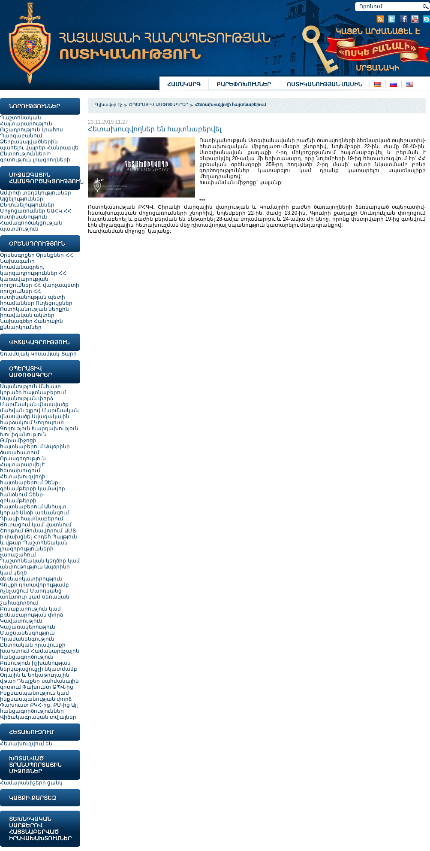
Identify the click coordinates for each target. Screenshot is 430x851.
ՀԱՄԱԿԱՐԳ (184, 84)
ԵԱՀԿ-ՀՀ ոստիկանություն (36, 214)
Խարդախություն (55, 429)
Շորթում (12, 531)
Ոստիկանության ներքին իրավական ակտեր (34, 312)
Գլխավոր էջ (108, 104)
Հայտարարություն (26, 124)
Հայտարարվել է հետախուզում (22, 468)
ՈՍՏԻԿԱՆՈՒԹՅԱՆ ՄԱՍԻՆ (324, 84)
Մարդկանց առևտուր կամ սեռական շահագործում (34, 597)
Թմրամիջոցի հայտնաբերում (22, 444)
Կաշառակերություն (27, 627)
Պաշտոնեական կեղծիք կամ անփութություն (40, 564)
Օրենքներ (50, 255)
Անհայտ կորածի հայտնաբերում (33, 389)
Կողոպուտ (49, 422)
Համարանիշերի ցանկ (31, 783)
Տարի (69, 354)
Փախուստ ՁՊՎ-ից (47, 687)
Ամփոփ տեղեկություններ (35, 193)
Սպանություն (19, 386)
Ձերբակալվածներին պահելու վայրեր (29, 145)
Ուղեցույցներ (54, 303)
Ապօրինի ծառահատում (35, 450)
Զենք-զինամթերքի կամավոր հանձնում (32, 489)
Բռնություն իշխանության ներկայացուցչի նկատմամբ (38, 666)
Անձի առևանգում (44, 513)
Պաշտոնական (20, 118)
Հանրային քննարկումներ (31, 324)
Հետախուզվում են (26, 744)
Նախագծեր (17, 321)
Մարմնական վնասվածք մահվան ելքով (34, 407)
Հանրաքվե (62, 148)
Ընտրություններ (23, 154)
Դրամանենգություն (27, 639)
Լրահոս (52, 130)
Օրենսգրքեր (17, 255)
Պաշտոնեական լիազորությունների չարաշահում (34, 549)
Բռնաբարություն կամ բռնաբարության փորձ (31, 612)
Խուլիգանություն (23, 435)
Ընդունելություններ (27, 205)
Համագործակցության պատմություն (31, 226)
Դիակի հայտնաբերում (31, 519)
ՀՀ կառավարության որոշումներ (33, 279)
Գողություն (16, 429)
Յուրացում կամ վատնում (36, 525)
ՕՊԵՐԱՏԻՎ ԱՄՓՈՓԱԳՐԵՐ (159, 104)
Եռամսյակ (14, 354)
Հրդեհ (42, 537)
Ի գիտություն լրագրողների (35, 157)
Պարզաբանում (21, 136)
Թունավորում (44, 531)
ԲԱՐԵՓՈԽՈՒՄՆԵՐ (244, 84)
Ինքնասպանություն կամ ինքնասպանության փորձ (36, 696)
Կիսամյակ (45, 354)
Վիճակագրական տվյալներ (38, 717)
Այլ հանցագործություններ (39, 708)
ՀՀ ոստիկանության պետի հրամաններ (32, 297)
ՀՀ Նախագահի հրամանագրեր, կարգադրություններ (36, 264)
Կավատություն (21, 621)
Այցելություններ (21, 199)
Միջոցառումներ (22, 211)
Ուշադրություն (20, 130)
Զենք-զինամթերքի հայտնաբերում (22, 501)
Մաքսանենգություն (27, 633)
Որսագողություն (23, 459)
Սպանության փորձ (26, 398)
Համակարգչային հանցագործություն (39, 654)
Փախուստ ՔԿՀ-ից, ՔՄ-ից (35, 705)
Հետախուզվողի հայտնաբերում (22, 480)
